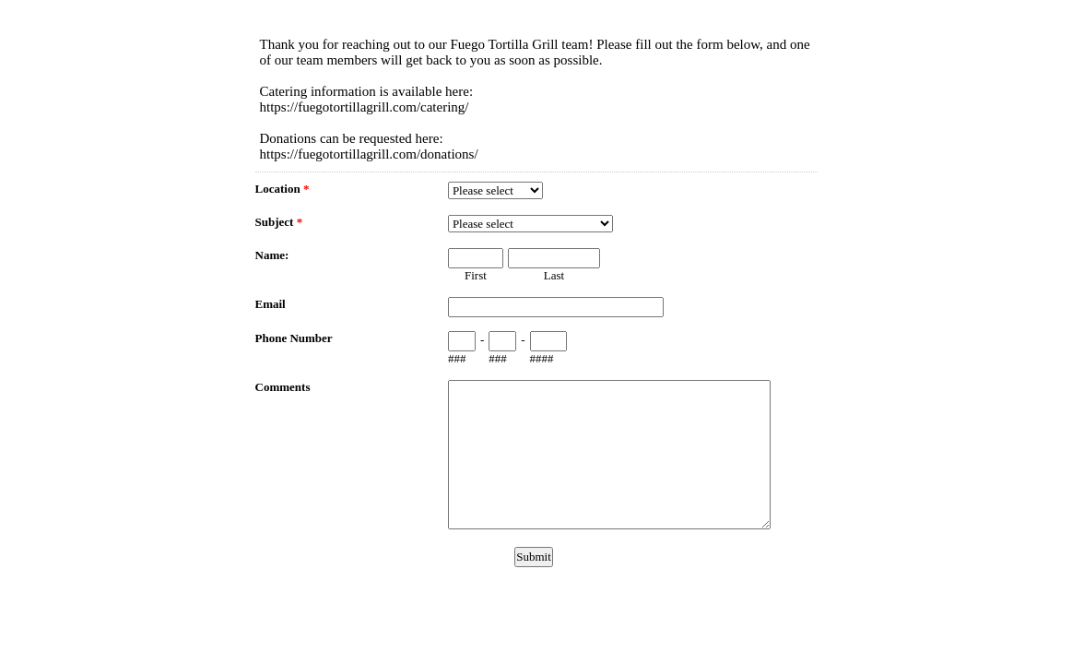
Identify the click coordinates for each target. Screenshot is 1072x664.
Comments (283, 387)
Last (554, 275)
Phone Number (294, 338)
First (476, 275)
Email (270, 304)
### (457, 358)
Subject (279, 222)
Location (282, 189)
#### (542, 358)
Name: (272, 255)
